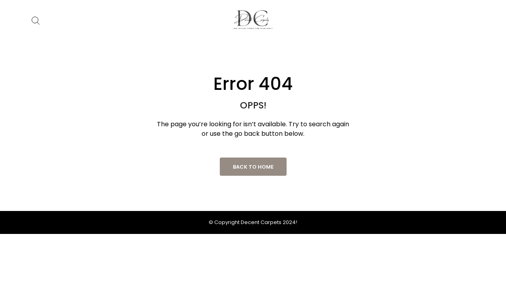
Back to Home (253, 167)
